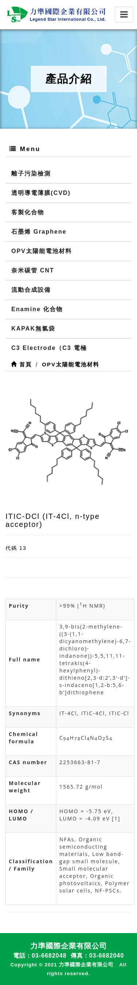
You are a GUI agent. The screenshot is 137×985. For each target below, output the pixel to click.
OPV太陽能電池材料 (41, 251)
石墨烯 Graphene (38, 232)
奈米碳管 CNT (32, 270)
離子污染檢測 (31, 173)
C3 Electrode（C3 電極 (49, 348)
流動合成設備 (31, 290)
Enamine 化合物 (37, 309)
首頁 (21, 364)
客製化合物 (27, 212)
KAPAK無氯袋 (33, 328)
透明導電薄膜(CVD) (41, 193)
